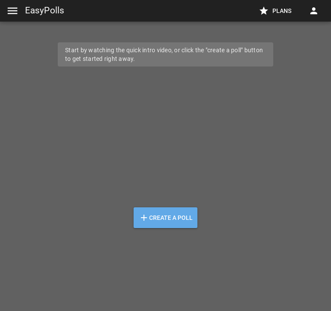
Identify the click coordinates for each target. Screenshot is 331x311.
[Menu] (12, 10)
